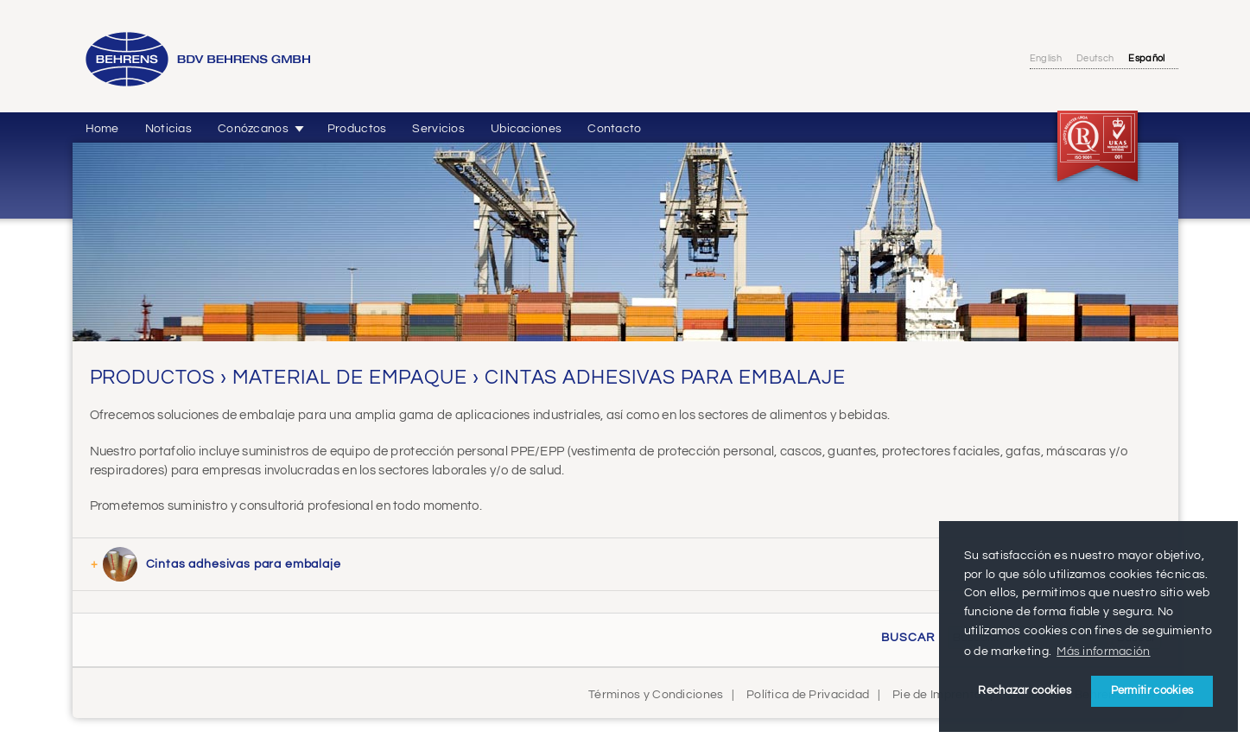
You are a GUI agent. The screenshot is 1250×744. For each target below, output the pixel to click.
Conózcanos (253, 128)
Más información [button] (1103, 651)
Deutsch (1095, 58)
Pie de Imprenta (936, 694)
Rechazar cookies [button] (1024, 690)
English (1046, 58)
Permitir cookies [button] (1152, 690)
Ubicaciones (526, 128)
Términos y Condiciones (655, 694)
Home (102, 128)
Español (1146, 58)
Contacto (614, 128)
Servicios (438, 128)
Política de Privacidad (807, 694)
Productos (357, 128)
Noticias (168, 128)
